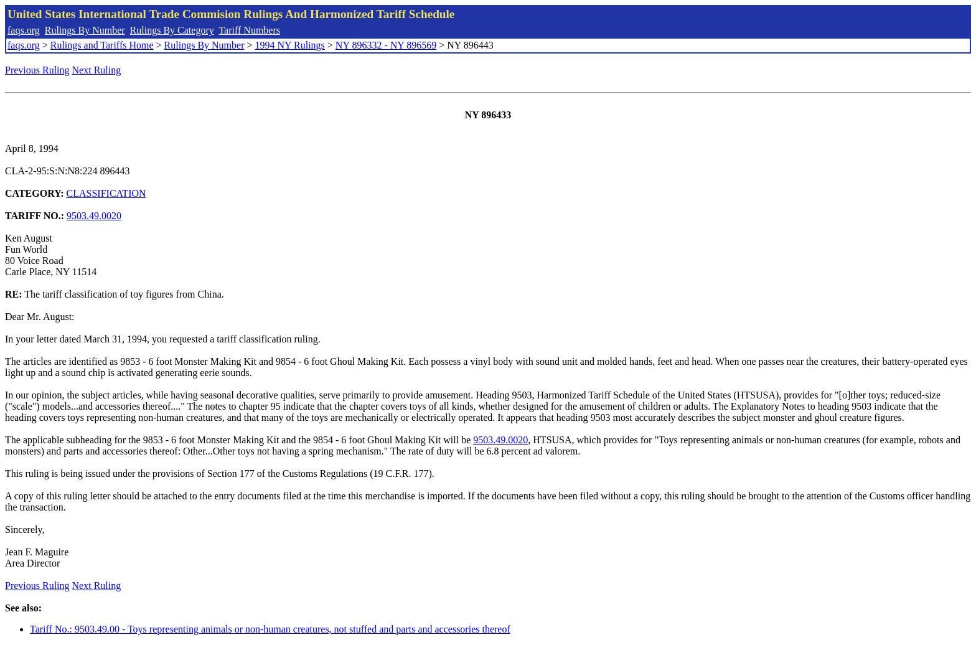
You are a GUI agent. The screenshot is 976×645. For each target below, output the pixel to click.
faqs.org (23, 30)
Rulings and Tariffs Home (102, 45)
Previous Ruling (37, 70)
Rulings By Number (85, 30)
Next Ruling (96, 70)
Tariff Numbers (249, 30)
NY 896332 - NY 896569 (386, 45)
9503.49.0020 (94, 215)
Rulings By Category (172, 30)
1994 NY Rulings (290, 45)
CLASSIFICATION (106, 193)
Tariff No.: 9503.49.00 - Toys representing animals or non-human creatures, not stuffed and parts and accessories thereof (270, 629)
